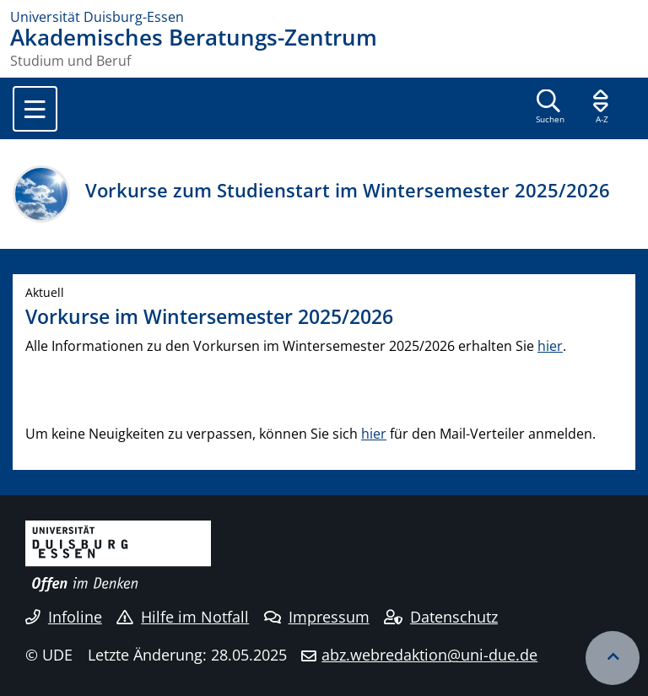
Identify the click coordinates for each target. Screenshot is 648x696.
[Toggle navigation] (35, 109)
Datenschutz (441, 617)
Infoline (63, 617)
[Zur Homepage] (324, 17)
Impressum (317, 617)
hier (550, 346)
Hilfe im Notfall (182, 617)
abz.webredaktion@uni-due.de (429, 655)
